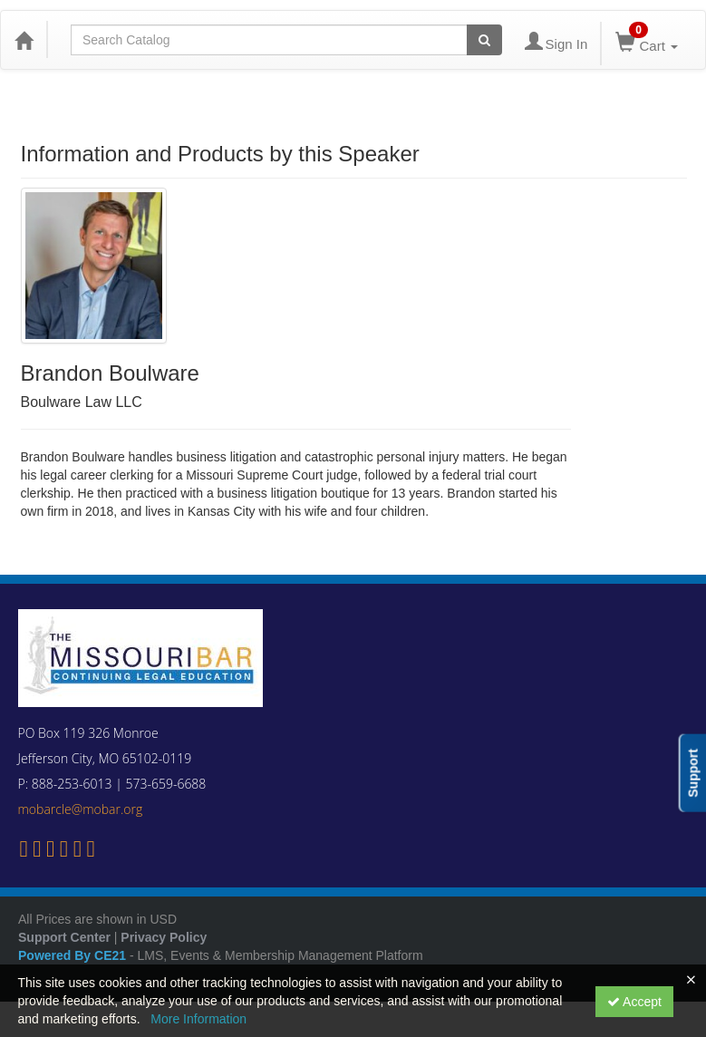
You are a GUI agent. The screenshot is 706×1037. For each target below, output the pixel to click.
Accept (634, 1001)
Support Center (64, 937)
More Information (198, 1019)
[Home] (23, 40)
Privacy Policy (164, 937)
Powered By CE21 (74, 955)
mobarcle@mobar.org (80, 809)
